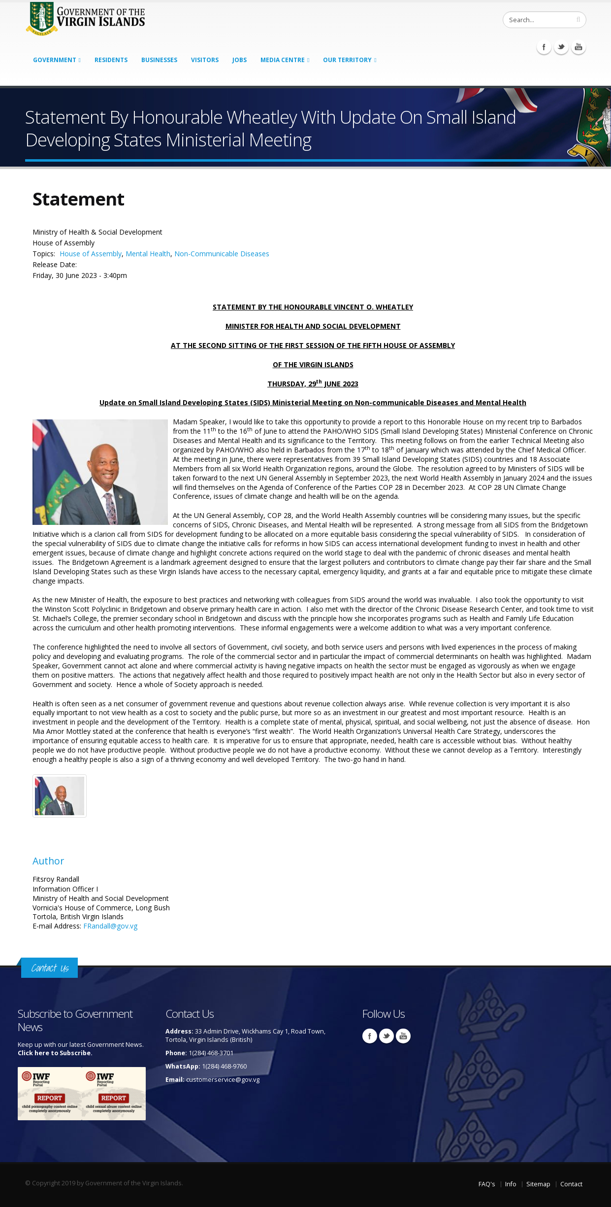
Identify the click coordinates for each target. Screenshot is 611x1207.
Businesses (159, 60)
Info (510, 1184)
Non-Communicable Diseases (221, 253)
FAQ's (487, 1184)
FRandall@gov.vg (110, 926)
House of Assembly (91, 253)
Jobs (239, 60)
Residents (111, 60)
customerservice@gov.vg (222, 1079)
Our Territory (347, 60)
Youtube (578, 46)
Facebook (544, 46)
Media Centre (282, 60)
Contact (571, 1184)
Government (54, 60)
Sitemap (538, 1184)
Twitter (561, 46)
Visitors (205, 60)
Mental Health (148, 253)
